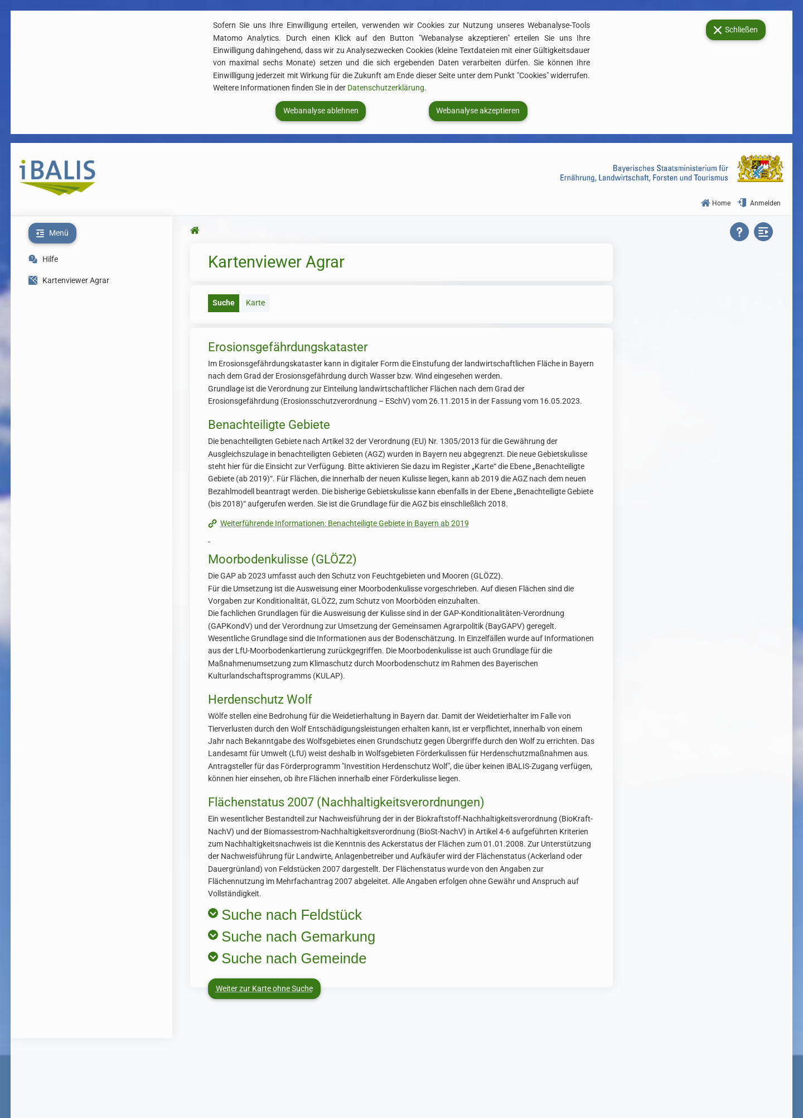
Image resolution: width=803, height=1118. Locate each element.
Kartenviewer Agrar (68, 280)
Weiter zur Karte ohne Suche (264, 988)
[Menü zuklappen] (52, 233)
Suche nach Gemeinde (293, 958)
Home (716, 203)
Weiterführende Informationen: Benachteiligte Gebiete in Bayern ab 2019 (344, 523)
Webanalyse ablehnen (321, 110)
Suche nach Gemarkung (298, 936)
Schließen (736, 29)
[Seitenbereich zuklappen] (765, 231)
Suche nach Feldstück (291, 915)
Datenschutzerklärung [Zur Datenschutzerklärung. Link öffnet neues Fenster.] (385, 88)
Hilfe (49, 259)
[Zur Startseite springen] (196, 230)
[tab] (222, 303)
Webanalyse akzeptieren (478, 110)
